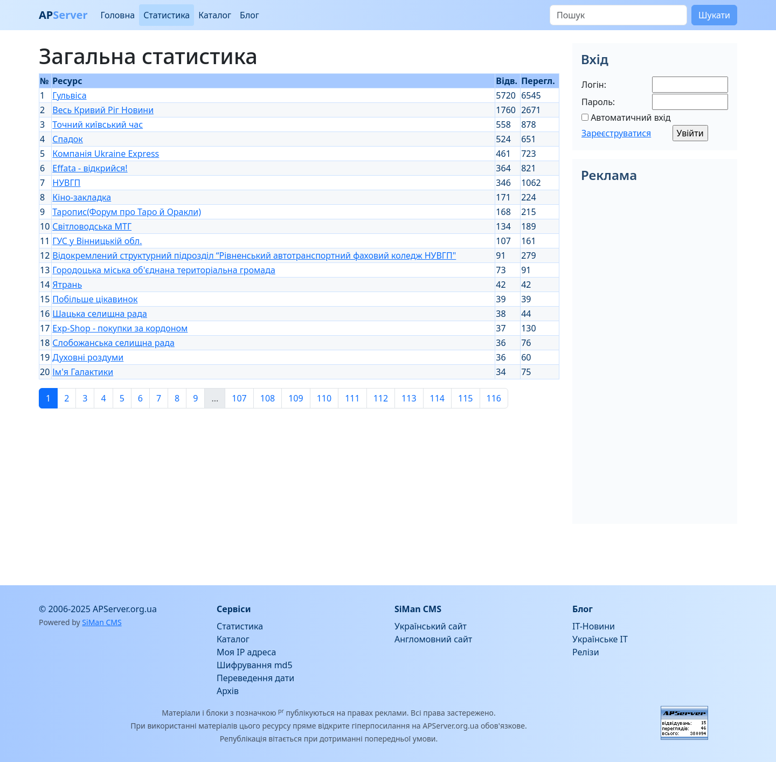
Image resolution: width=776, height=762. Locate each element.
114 (437, 398)
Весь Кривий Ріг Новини (103, 110)
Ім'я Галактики (82, 372)
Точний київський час (97, 124)
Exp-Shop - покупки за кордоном (120, 328)
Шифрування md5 (255, 665)
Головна (117, 15)
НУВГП (66, 183)
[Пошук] (618, 15)
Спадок (67, 139)
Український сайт (430, 626)
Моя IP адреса (246, 652)
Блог (249, 15)
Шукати (714, 15)
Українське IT (600, 639)
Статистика (166, 15)
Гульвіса (69, 95)
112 (380, 398)
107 (239, 398)
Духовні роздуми (87, 357)
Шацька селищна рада (99, 314)
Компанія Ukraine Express (105, 154)
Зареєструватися (616, 133)
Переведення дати (255, 678)
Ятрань (67, 284)
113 (408, 398)
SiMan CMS (101, 622)
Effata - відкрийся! (89, 168)
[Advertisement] (299, 492)
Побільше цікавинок (94, 299)
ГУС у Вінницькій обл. (97, 241)
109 (295, 398)
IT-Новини (593, 626)
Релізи (585, 652)
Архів (228, 691)
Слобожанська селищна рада (113, 343)
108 (267, 398)
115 (465, 398)
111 (352, 398)
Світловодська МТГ (91, 226)
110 (324, 398)
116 (494, 398)
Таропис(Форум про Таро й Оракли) (126, 212)
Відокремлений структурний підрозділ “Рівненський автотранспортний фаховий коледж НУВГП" (254, 255)
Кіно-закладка (81, 197)
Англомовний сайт (433, 639)
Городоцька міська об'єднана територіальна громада (163, 270)
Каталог (214, 15)
